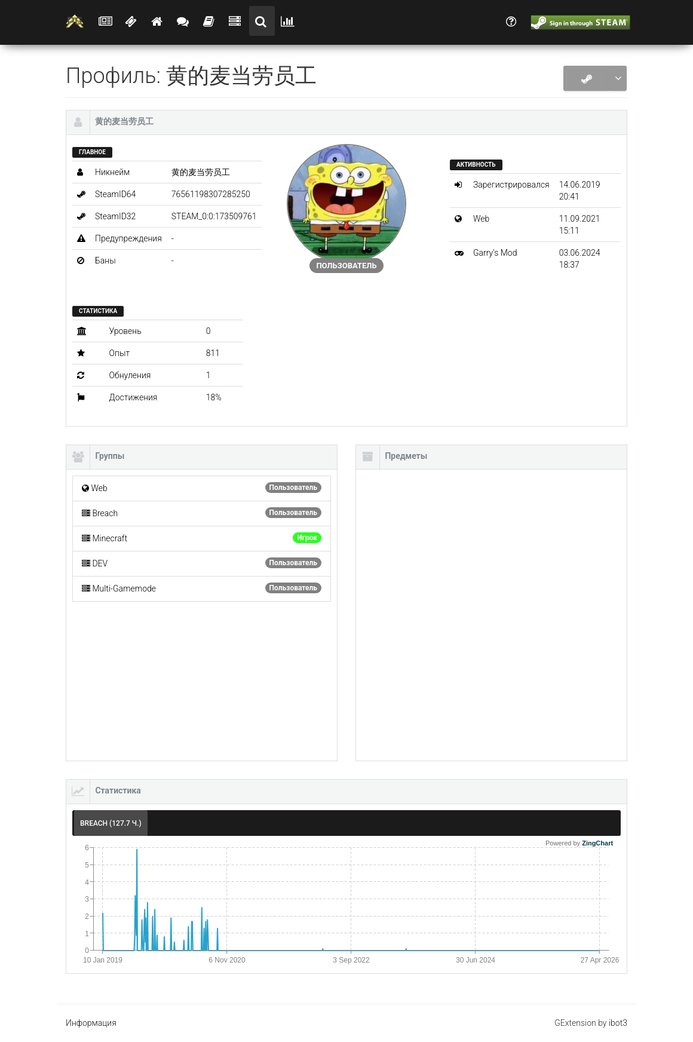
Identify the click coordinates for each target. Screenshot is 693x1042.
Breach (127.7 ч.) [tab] (111, 823)
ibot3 (618, 1023)
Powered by (579, 843)
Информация (91, 1023)
